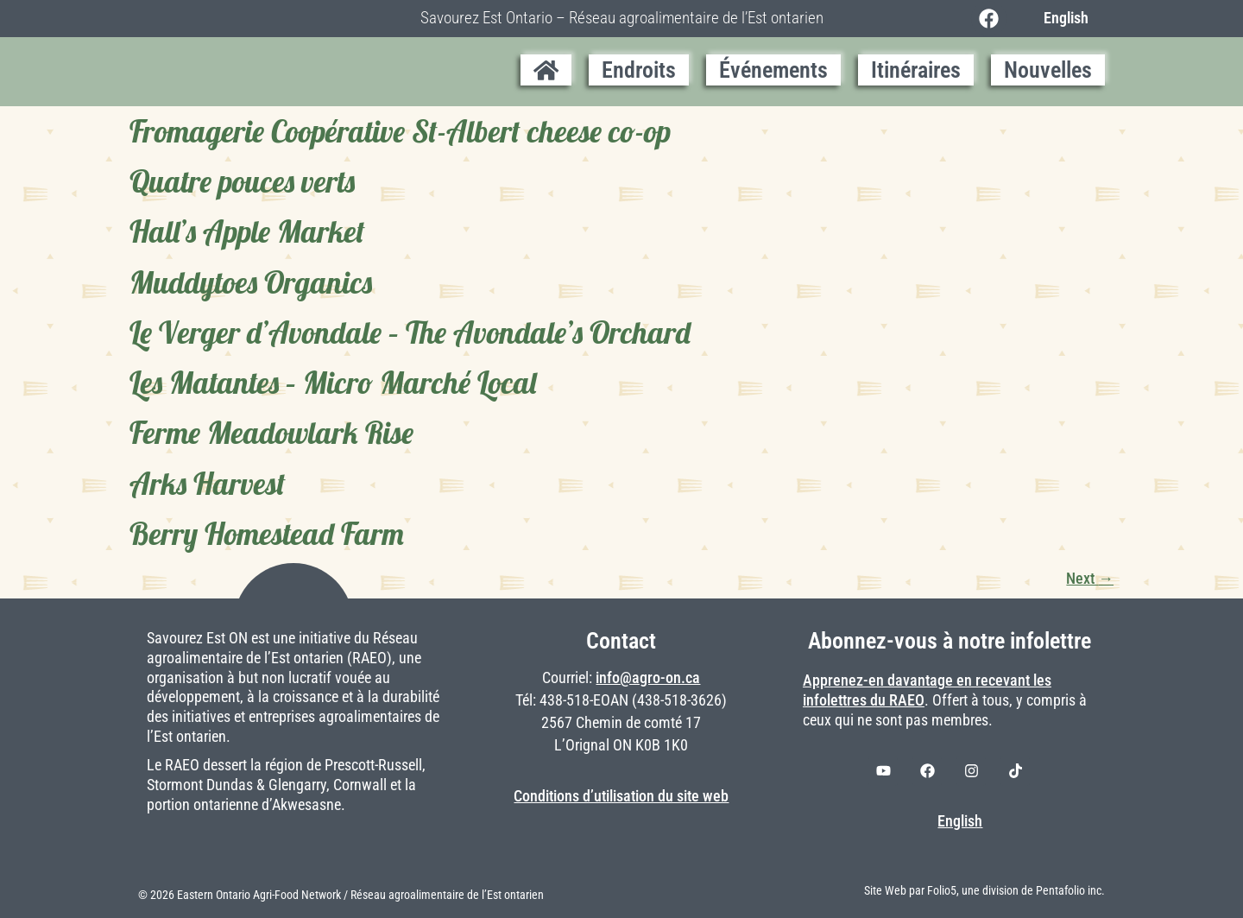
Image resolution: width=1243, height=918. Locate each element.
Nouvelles (1048, 70)
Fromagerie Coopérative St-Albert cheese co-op (400, 131)
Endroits (639, 70)
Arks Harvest (207, 484)
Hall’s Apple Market (247, 231)
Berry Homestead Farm (266, 534)
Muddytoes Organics (250, 282)
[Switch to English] (1061, 18)
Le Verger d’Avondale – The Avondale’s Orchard (410, 332)
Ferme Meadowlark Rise (271, 433)
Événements (773, 70)
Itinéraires (916, 70)
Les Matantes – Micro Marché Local (332, 383)
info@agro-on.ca (648, 678)
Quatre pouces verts (242, 181)
